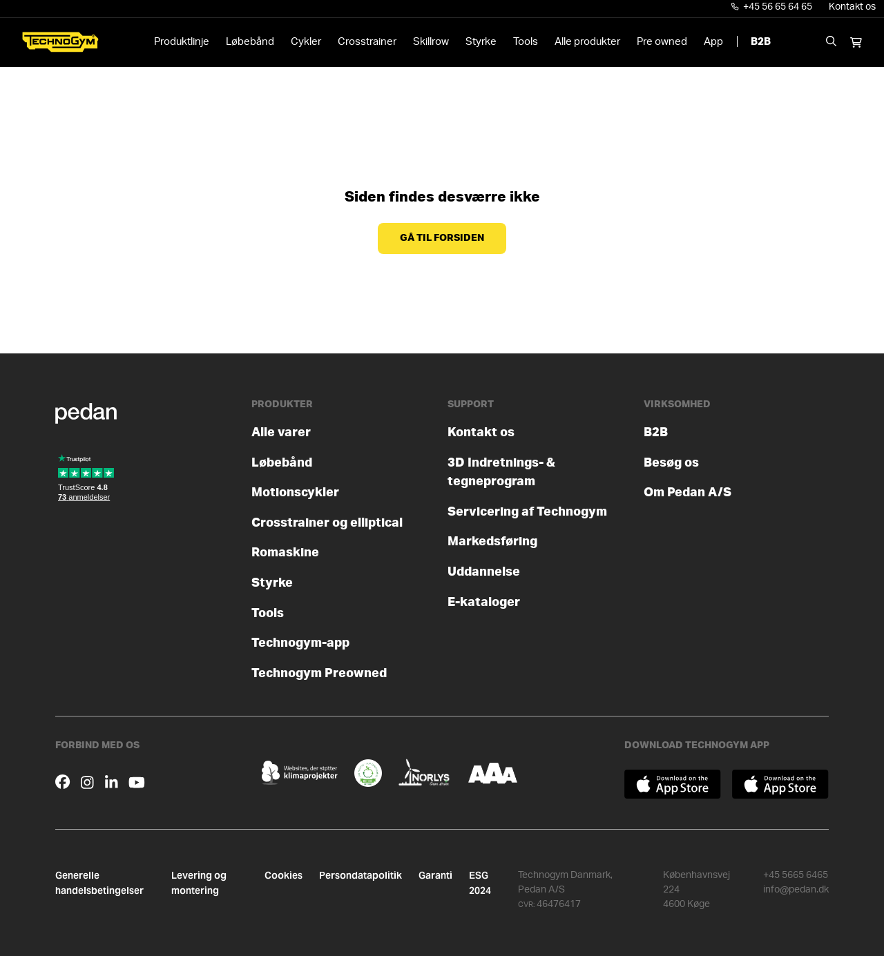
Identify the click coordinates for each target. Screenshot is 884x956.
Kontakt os (852, 7)
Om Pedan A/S (687, 492)
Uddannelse (484, 571)
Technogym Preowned (319, 673)
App (713, 42)
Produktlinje (181, 42)
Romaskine (285, 552)
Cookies (283, 875)
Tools (525, 42)
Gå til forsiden (442, 238)
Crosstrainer (367, 42)
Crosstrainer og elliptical (327, 522)
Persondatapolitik (360, 875)
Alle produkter (587, 42)
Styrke (481, 42)
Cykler (306, 42)
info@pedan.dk (796, 890)
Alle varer (281, 432)
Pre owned (662, 42)
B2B (761, 42)
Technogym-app (300, 643)
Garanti (435, 875)
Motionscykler (295, 492)
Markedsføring (492, 541)
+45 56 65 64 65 (772, 7)
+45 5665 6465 (795, 875)
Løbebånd (250, 42)
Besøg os (671, 462)
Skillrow (431, 42)
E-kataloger (484, 602)
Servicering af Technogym (527, 511)
